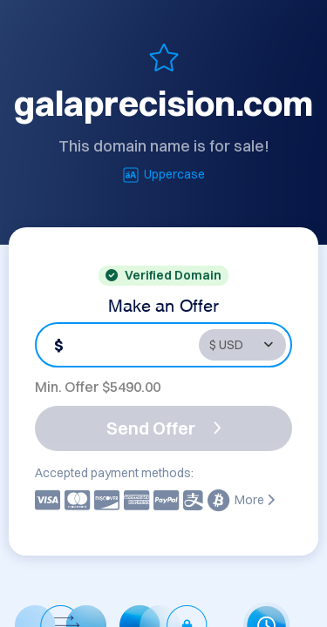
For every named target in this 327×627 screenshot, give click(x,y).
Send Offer (163, 428)
